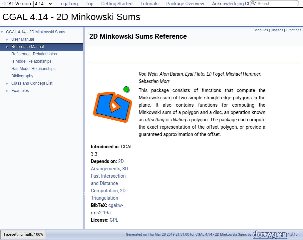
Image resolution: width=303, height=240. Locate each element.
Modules (261, 30)
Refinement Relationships (34, 54)
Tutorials (149, 3)
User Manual (22, 39)
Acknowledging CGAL (234, 3)
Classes (277, 30)
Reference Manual (27, 46)
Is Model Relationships (31, 61)
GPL (114, 220)
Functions (293, 30)
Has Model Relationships (33, 68)
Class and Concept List (31, 83)
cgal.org (69, 3)
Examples (20, 90)
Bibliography (22, 76)
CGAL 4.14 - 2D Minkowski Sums (35, 32)
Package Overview (185, 3)
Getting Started (117, 3)
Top (90, 3)
